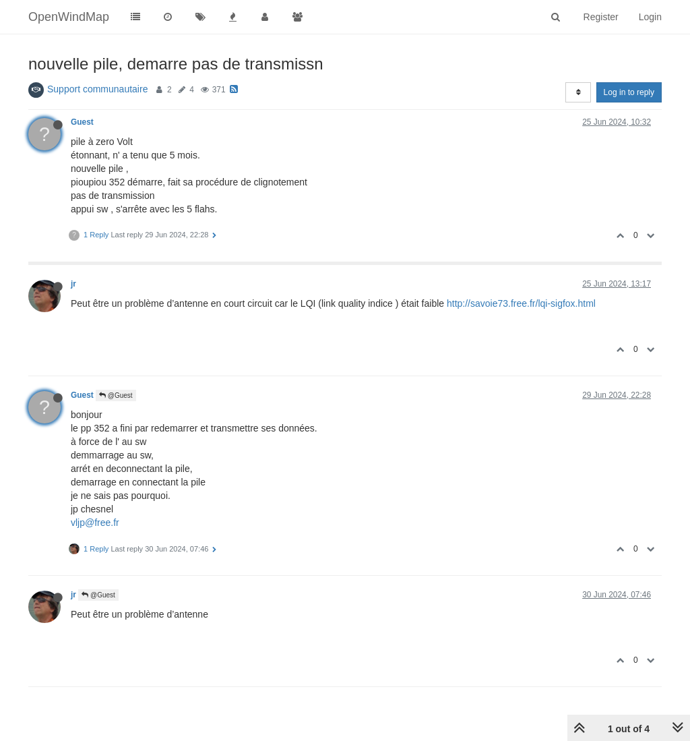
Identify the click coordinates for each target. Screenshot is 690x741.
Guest (82, 122)
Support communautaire (97, 89)
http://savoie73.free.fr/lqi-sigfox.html (521, 303)
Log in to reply (629, 92)
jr (73, 284)
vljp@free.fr (95, 522)
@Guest (116, 395)
